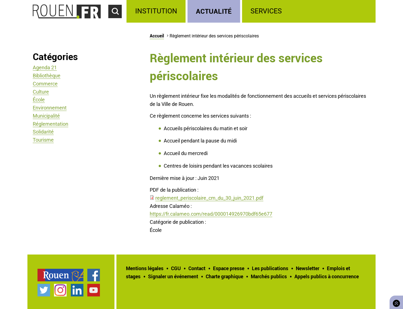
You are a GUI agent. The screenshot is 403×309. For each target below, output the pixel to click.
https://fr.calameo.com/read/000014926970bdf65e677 (211, 214)
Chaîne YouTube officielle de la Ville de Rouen (93, 290)
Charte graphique (224, 276)
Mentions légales (144, 268)
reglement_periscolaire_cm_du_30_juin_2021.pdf (209, 198)
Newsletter (307, 268)
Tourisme (43, 140)
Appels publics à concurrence (326, 276)
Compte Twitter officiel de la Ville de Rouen (44, 290)
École (39, 100)
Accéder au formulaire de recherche (117, 21)
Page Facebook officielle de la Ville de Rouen (93, 275)
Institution (156, 11)
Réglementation (50, 124)
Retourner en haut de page (395, 301)
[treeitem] (156, 11)
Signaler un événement (173, 276)
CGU (176, 268)
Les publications (270, 268)
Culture (41, 92)
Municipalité (46, 116)
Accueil (157, 36)
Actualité (214, 11)
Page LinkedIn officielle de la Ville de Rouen (77, 290)
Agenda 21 (45, 67)
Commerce (45, 84)
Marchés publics (269, 276)
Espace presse (228, 268)
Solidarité (43, 132)
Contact (196, 268)
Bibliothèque (46, 76)
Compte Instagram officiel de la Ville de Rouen (60, 290)
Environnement (50, 108)
